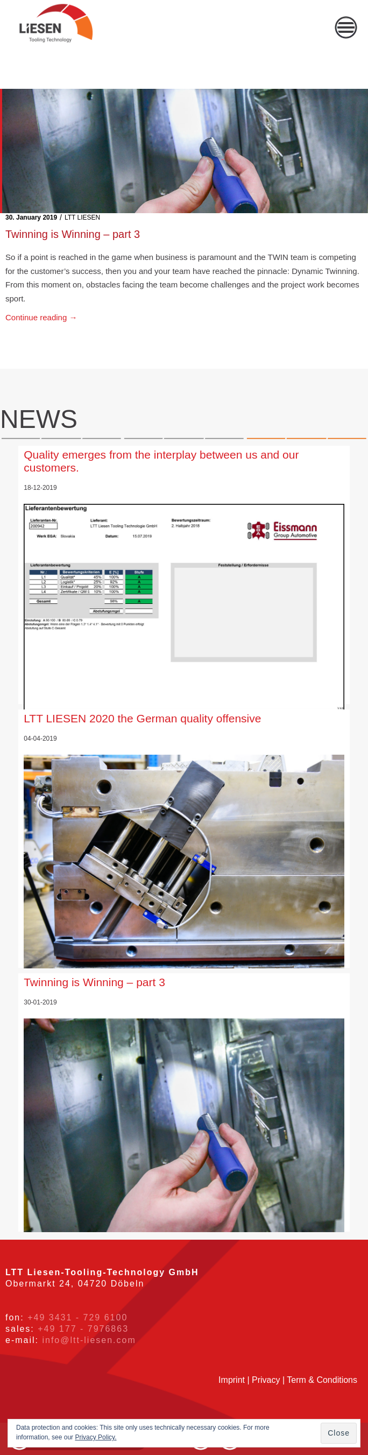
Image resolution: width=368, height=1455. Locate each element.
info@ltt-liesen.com (89, 1340)
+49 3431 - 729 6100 (77, 1317)
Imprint (231, 1379)
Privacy (266, 1379)
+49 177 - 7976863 (83, 1328)
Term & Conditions (322, 1379)
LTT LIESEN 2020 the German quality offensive (142, 718)
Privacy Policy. (95, 1437)
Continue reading (41, 317)
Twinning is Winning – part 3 (72, 234)
